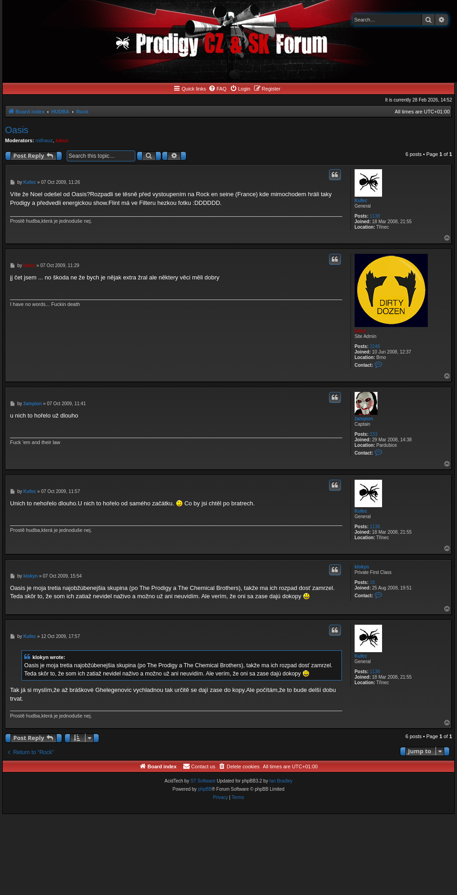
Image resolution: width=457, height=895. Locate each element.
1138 (375, 216)
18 (372, 582)
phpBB (205, 789)
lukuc (62, 140)
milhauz (44, 140)
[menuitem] (217, 88)
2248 (375, 346)
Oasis (16, 130)
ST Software (203, 780)
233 (373, 434)
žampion (364, 418)
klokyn (362, 566)
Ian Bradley (280, 780)
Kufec (361, 200)
